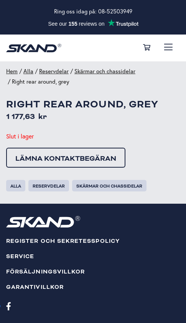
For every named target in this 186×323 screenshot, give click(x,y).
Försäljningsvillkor (45, 271)
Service (20, 256)
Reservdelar (54, 71)
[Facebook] (8, 305)
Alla (28, 71)
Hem (12, 71)
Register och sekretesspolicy (63, 241)
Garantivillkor (35, 287)
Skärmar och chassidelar (104, 71)
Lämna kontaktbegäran (65, 158)
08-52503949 (115, 11)
